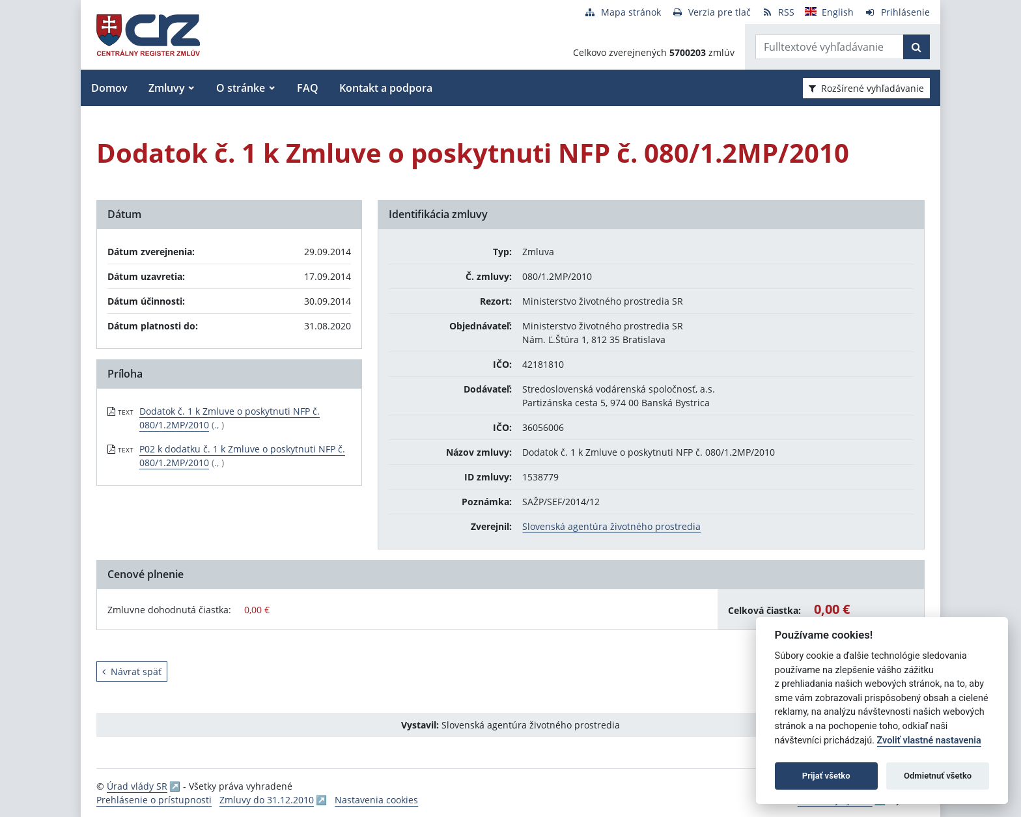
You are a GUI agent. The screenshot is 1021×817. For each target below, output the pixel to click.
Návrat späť (131, 671)
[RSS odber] (777, 12)
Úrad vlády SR (137, 786)
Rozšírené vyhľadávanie (866, 88)
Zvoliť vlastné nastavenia (929, 740)
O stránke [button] (240, 88)
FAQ (307, 88)
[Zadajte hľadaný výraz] (829, 47)
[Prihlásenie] (897, 12)
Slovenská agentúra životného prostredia (611, 526)
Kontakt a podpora (385, 88)
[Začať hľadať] (916, 47)
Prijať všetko (826, 776)
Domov (109, 88)
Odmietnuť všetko (938, 776)
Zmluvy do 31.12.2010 (266, 800)
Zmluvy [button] (166, 88)
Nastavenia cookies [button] (376, 800)
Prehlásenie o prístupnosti (154, 800)
